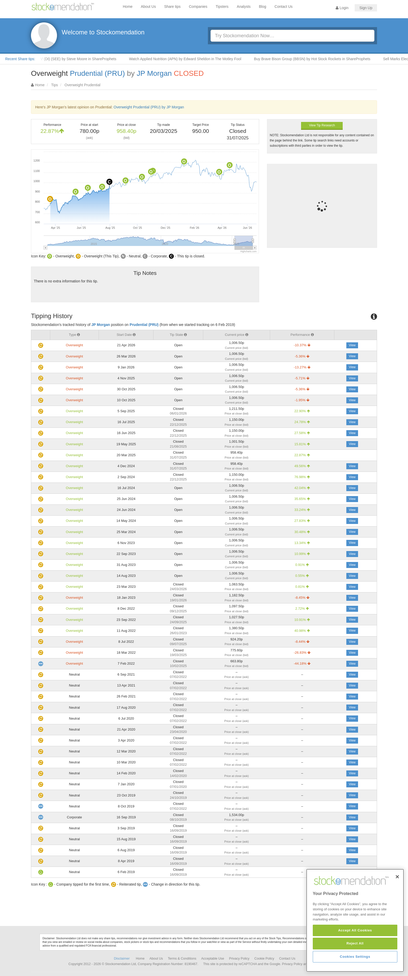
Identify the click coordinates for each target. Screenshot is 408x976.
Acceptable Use (212, 958)
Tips (54, 85)
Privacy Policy (239, 958)
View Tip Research (322, 125)
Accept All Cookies (355, 967)
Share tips (172, 6)
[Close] (397, 913)
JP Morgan (154, 73)
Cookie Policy (264, 958)
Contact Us (283, 6)
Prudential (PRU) (97, 73)
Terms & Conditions (182, 958)
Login (342, 8)
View (352, 345)
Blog (262, 6)
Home (127, 6)
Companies (198, 6)
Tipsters (222, 6)
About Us (148, 6)
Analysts (244, 6)
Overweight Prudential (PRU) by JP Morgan (149, 107)
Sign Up (365, 8)
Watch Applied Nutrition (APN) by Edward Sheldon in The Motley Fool (191, 59)
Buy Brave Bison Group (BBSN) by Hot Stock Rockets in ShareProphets (318, 59)
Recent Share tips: (20, 59)
